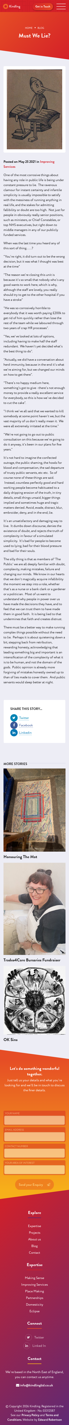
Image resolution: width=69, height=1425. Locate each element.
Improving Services (34, 1285)
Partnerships (34, 1298)
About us (34, 1239)
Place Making (34, 1291)
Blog (34, 1246)
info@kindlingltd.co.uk (36, 1385)
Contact (34, 1253)
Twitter (34, 1337)
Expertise (34, 1226)
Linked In (34, 1346)
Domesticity (34, 1304)
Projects (34, 1233)
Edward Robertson (50, 1420)
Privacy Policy (30, 1415)
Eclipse (34, 1311)
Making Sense (34, 1278)
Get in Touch (42, 6)
